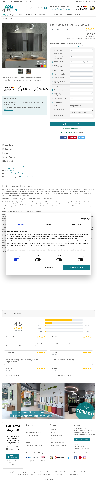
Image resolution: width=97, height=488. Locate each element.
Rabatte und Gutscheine (81, 472)
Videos (28, 442)
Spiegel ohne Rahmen (16, 18)
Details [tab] (48, 224)
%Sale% (82, 15)
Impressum (21, 474)
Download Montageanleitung (13, 173)
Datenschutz (32, 474)
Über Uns (28, 429)
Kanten (56, 106)
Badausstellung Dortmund (33, 432)
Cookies (39, 474)
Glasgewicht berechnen (46, 472)
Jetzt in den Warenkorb (72, 124)
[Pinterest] (72, 137)
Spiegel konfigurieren (16, 472)
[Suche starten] (45, 8)
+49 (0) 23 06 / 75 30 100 (81, 428)
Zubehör (71, 15)
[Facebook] (63, 137)
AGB (26, 474)
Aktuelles (28, 439)
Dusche (40, 15)
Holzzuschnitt (27, 15)
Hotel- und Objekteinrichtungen (64, 472)
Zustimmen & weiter (76, 267)
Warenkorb (90, 1)
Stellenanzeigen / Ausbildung (34, 445)
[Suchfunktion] (35, 8)
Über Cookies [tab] (77, 224)
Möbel (15, 15)
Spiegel (5, 15)
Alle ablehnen (48, 267)
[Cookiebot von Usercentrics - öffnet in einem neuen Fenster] (81, 219)
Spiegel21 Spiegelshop (32, 435)
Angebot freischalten (12, 456)
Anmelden (80, 1)
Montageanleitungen (56, 435)
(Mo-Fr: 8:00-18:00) (16, 1)
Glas (49, 15)
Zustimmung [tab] (20, 224)
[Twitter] (81, 137)
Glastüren (59, 15)
